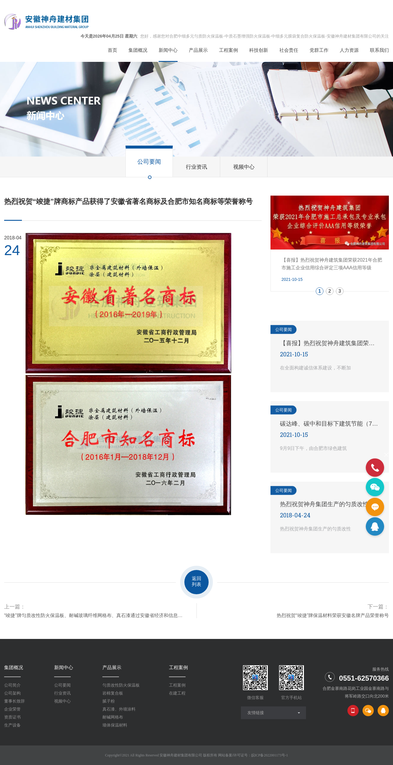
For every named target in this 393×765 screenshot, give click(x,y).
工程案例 (178, 667)
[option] (329, 243)
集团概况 (13, 667)
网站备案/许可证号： (253, 755)
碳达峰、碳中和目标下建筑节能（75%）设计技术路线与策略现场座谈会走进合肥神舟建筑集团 (329, 423)
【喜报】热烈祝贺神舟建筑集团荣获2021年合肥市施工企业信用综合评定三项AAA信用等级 (329, 343)
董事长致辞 (14, 701)
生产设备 (12, 725)
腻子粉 (108, 701)
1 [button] (319, 291)
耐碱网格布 (112, 717)
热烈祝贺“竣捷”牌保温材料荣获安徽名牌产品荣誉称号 (333, 615)
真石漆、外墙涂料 (119, 709)
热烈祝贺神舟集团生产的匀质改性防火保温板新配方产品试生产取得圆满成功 (329, 504)
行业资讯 (62, 693)
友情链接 (255, 712)
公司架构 (12, 693)
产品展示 (111, 667)
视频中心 (62, 701)
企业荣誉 (12, 709)
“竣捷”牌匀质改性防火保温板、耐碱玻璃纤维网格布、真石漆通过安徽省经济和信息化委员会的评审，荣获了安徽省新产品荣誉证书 (94, 615)
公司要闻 (62, 685)
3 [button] (340, 291)
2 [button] (329, 291)
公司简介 (12, 685)
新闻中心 (63, 667)
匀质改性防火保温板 (121, 685)
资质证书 (12, 717)
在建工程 (177, 693)
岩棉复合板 (112, 693)
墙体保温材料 (114, 725)
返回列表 (196, 581)
